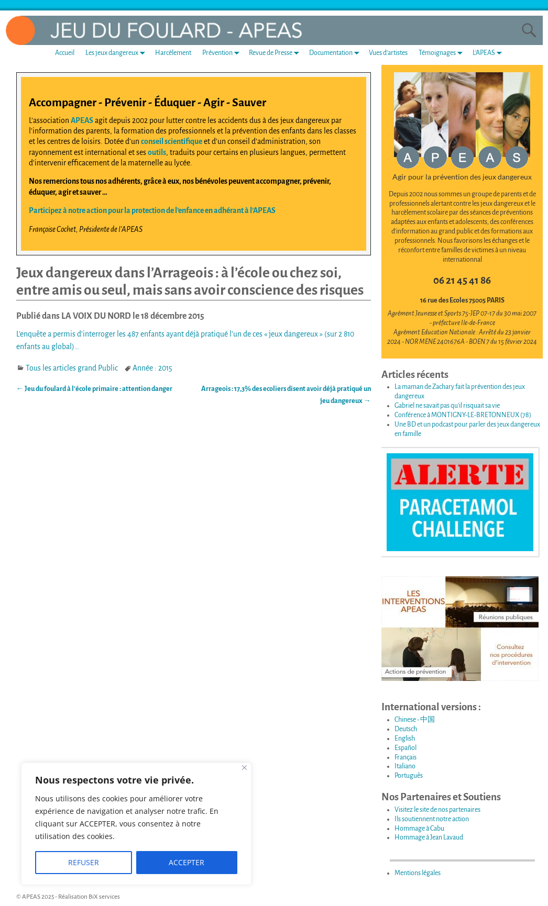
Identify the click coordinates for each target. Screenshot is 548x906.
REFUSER (83, 862)
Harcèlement (173, 53)
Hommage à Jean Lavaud (428, 837)
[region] (136, 824)
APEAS (82, 120)
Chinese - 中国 (414, 719)
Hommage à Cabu (419, 828)
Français (405, 757)
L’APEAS (489, 53)
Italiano (404, 766)
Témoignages (443, 53)
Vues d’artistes (388, 53)
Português (408, 775)
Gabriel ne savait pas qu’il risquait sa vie (447, 405)
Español (405, 748)
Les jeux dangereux (117, 53)
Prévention (223, 53)
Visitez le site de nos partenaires (437, 809)
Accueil (64, 53)
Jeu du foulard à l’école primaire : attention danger (94, 389)
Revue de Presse (276, 53)
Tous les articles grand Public (72, 368)
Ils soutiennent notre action (431, 819)
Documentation (336, 53)
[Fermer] (244, 767)
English (404, 738)
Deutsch (405, 729)
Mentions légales (417, 873)
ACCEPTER (186, 862)
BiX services (104, 896)
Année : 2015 (152, 368)
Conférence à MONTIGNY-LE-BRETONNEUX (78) (462, 415)
